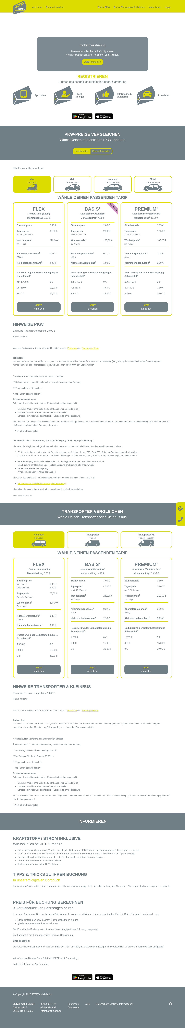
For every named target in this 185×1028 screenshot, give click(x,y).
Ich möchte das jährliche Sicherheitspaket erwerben (41, 483)
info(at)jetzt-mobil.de (50, 1011)
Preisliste (72, 348)
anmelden (92, 62)
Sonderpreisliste (90, 348)
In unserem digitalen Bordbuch (36, 880)
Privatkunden (81, 151)
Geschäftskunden (101, 151)
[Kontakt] (180, 514)
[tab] (32, 184)
